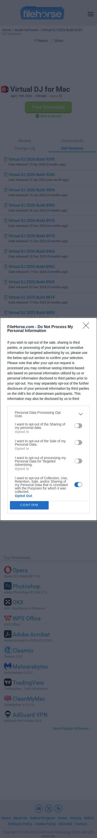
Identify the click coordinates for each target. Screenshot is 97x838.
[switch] (78, 425)
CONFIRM (29, 505)
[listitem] (48, 414)
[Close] (87, 327)
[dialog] (48, 419)
